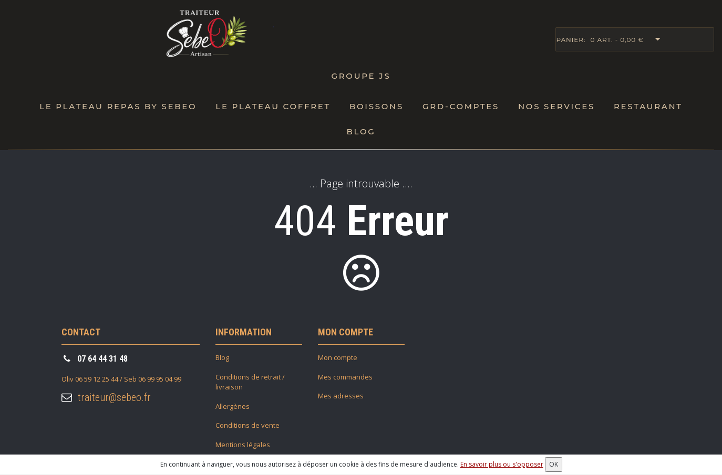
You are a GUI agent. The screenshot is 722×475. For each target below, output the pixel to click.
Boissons (376, 106)
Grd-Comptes (460, 106)
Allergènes (232, 406)
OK (553, 464)
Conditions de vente (247, 425)
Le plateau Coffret (273, 106)
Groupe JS (360, 76)
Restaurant (648, 106)
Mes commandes (345, 377)
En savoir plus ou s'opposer (501, 464)
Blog (360, 131)
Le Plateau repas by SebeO (118, 106)
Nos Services (556, 106)
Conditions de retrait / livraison (250, 382)
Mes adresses (341, 395)
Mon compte (337, 357)
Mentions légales (242, 444)
